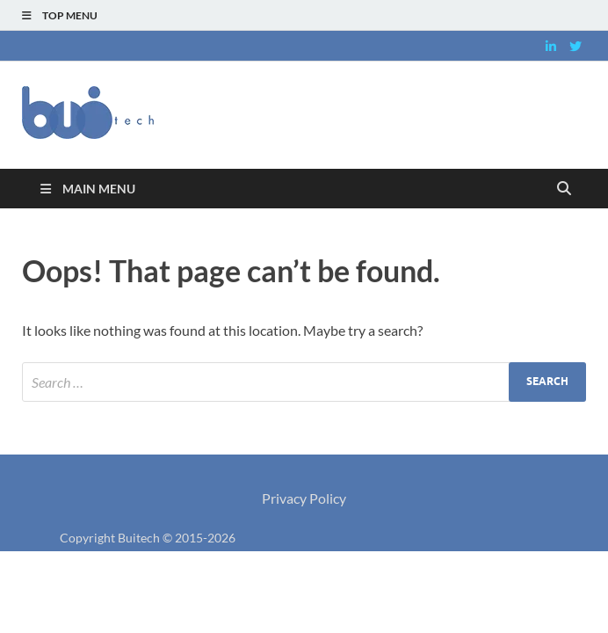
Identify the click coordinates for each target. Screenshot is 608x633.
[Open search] (564, 189)
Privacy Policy (304, 498)
